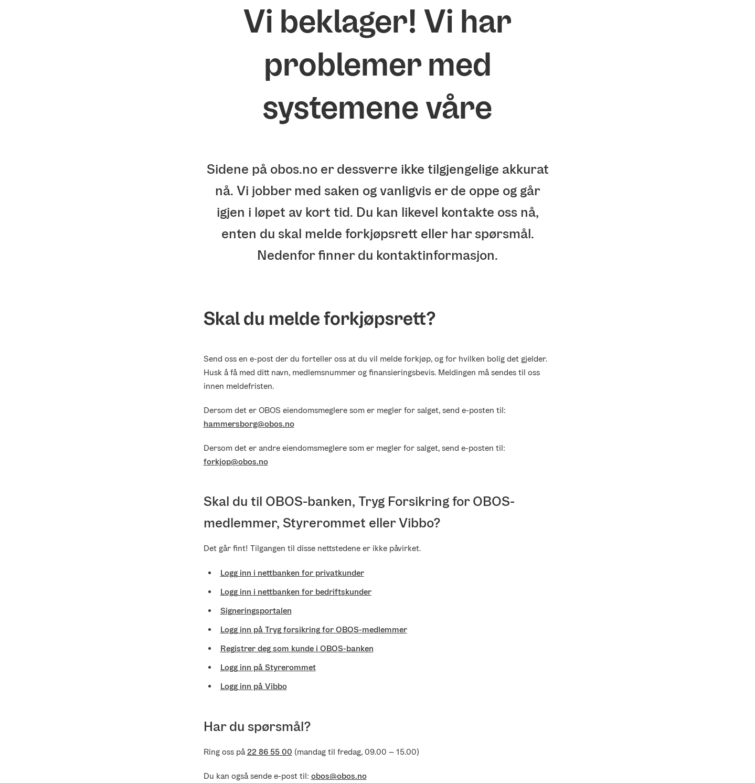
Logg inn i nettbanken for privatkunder (292, 573)
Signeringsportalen (256, 611)
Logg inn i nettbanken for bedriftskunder (295, 592)
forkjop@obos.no (236, 462)
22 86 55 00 (269, 752)
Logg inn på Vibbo (253, 686)
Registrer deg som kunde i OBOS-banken (297, 648)
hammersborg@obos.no (249, 424)
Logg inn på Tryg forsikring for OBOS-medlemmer (313, 629)
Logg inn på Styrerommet (268, 667)
